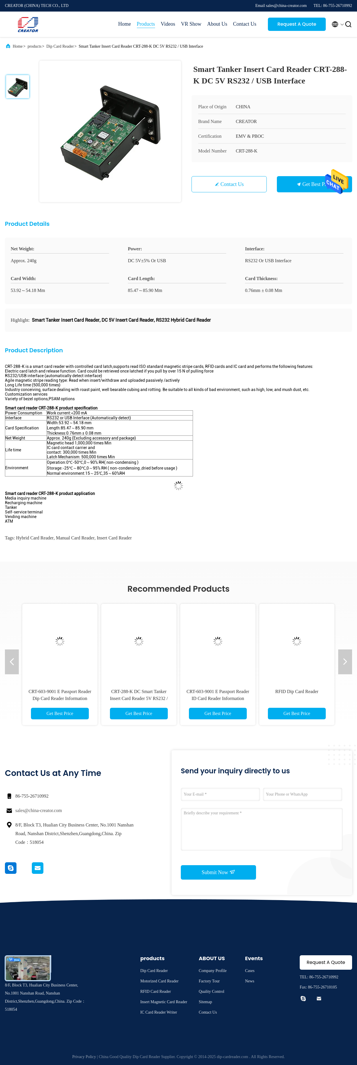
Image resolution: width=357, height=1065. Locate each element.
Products (146, 24)
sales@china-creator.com (38, 810)
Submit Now (218, 872)
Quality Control (211, 991)
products (34, 46)
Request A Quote (296, 24)
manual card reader (75, 537)
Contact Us (245, 24)
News (249, 981)
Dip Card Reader (60, 46)
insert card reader (114, 537)
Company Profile (213, 971)
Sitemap (205, 1002)
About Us (217, 24)
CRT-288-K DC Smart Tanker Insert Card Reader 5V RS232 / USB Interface (139, 698)
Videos (168, 24)
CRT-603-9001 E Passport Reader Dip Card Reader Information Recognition (60, 698)
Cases (250, 971)
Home (124, 24)
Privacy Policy (84, 1057)
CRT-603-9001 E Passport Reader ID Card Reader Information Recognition (218, 698)
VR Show (191, 24)
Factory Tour (209, 981)
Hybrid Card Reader (35, 537)
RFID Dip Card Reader (297, 691)
